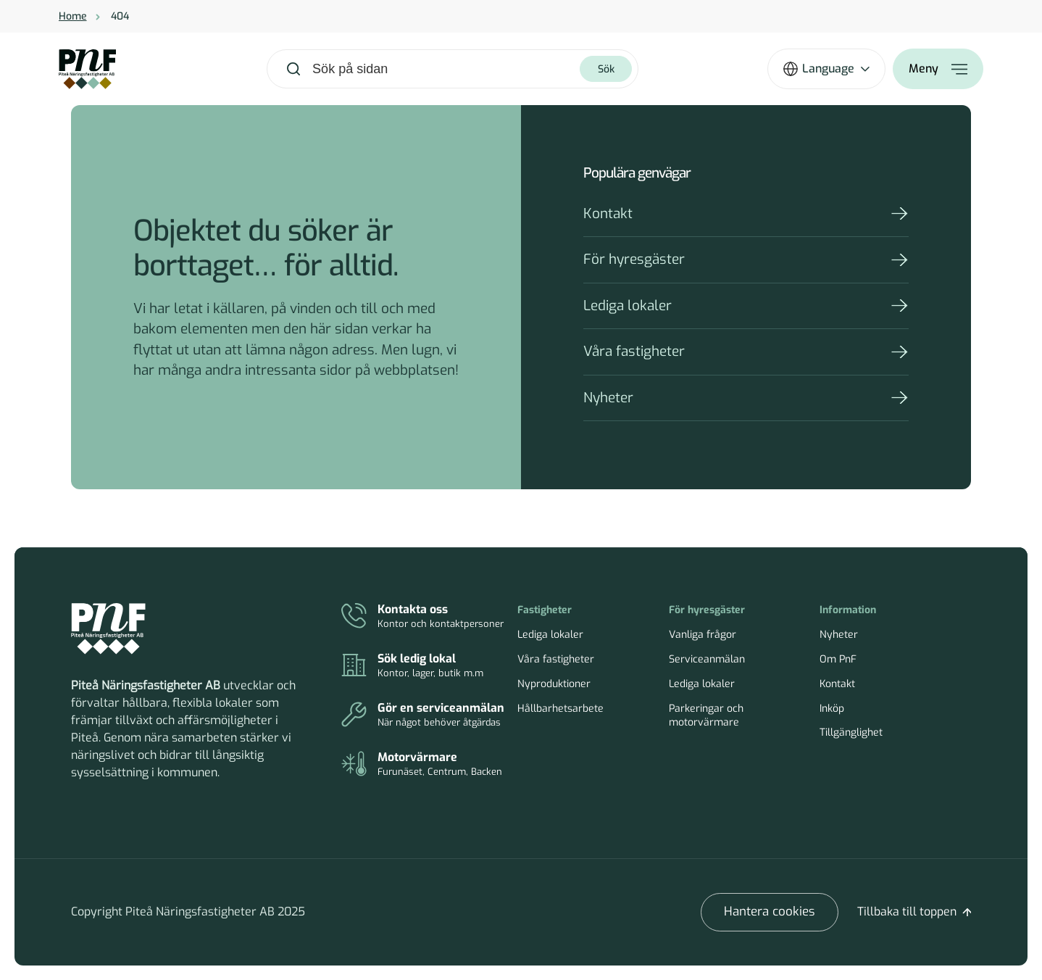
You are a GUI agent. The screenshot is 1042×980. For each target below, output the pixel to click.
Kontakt (608, 213)
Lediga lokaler (627, 305)
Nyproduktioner (554, 684)
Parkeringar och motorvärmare (706, 716)
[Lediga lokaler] (422, 666)
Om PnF (838, 659)
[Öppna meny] (938, 69)
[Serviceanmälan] (422, 715)
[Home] (87, 69)
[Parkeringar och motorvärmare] (422, 764)
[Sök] (606, 69)
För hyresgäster (634, 259)
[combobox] (445, 69)
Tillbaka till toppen (906, 911)
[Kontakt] (422, 617)
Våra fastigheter (634, 351)
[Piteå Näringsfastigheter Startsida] (108, 629)
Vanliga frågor (702, 634)
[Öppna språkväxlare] (826, 69)
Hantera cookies (769, 911)
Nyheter (608, 398)
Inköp (832, 708)
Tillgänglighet (851, 732)
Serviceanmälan (707, 659)
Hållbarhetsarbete (560, 708)
